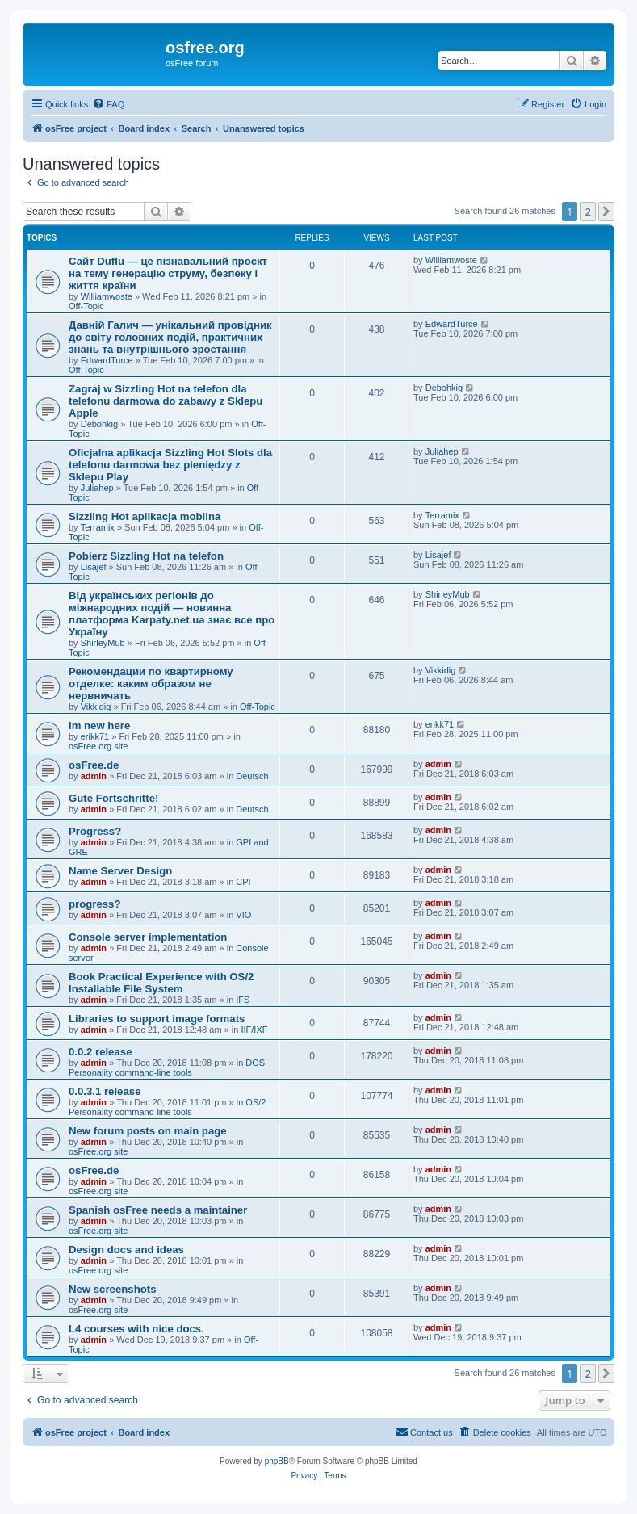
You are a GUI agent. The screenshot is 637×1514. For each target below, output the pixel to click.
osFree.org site (98, 746)
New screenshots (112, 1289)
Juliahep (97, 488)
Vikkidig (96, 706)
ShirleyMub (103, 643)
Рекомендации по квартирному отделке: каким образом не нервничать (151, 683)
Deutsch (252, 776)
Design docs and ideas (126, 1249)
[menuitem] (108, 104)
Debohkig (99, 424)
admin (94, 776)
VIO (243, 915)
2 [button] (588, 211)
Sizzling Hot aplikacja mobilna (144, 516)
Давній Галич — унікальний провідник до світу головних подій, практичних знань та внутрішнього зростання (170, 337)
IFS (242, 999)
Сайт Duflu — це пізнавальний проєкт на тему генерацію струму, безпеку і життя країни (168, 273)
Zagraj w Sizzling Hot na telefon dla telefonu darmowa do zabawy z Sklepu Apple (165, 401)
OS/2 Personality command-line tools (167, 1107)
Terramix (98, 527)
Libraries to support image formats (157, 1019)
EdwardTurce (107, 360)
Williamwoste (106, 296)
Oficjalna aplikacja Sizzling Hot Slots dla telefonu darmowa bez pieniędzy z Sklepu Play (170, 465)
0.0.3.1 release (104, 1091)
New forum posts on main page (148, 1131)
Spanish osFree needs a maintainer (158, 1210)
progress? (95, 904)
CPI (243, 882)
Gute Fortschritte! (113, 798)
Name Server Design (120, 871)
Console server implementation (148, 937)
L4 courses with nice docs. (136, 1329)
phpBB (277, 1461)
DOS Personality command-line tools (167, 1067)
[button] (606, 211)
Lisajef (94, 567)
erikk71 (95, 736)
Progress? (95, 831)
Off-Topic (86, 306)
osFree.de (94, 765)
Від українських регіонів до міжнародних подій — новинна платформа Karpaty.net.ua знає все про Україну (171, 613)
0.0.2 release (100, 1052)
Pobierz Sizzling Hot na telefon (146, 556)
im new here (99, 725)
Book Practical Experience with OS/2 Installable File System (161, 983)
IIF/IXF (254, 1029)
